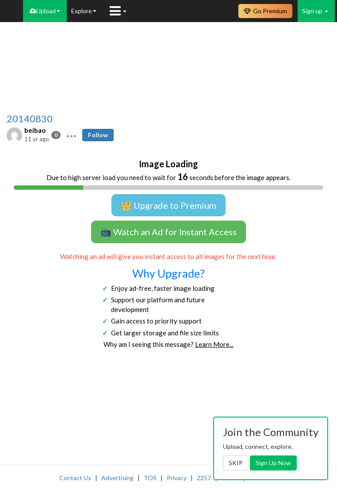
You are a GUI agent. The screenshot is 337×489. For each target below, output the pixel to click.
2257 (204, 477)
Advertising (117, 477)
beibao (35, 130)
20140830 (30, 119)
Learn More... (214, 344)
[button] (71, 135)
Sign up (315, 11)
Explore (83, 11)
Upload (45, 11)
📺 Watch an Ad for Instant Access (168, 231)
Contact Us (75, 477)
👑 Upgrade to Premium (168, 205)
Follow (98, 135)
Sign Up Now (273, 462)
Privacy (177, 477)
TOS (150, 477)
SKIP (236, 462)
